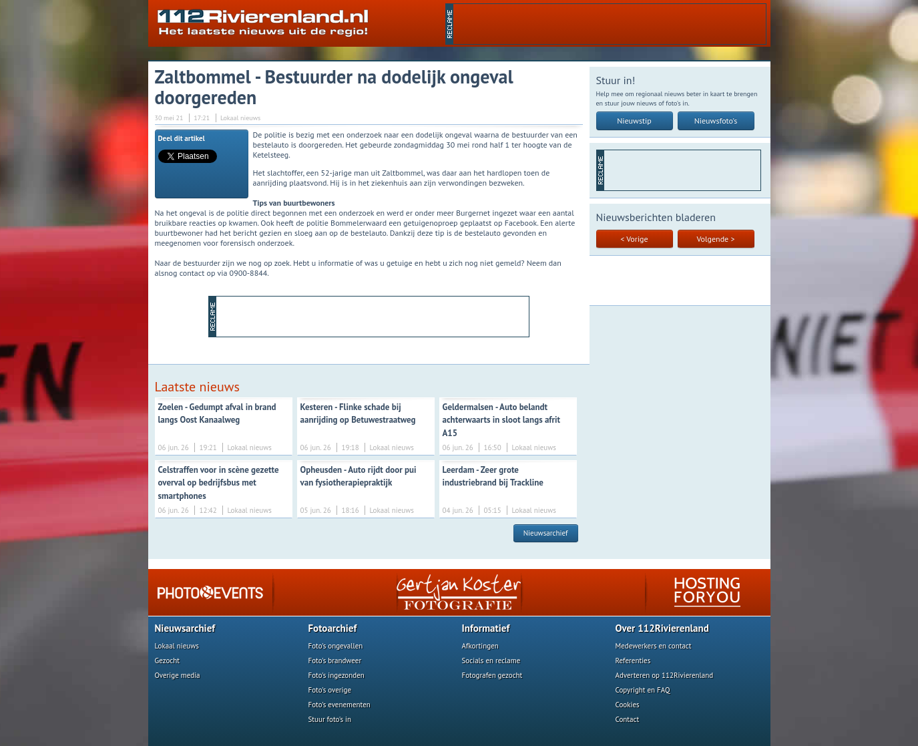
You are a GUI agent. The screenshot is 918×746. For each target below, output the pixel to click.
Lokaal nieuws (177, 645)
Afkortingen (480, 645)
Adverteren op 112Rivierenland (665, 675)
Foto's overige (330, 690)
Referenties (633, 660)
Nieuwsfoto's (716, 121)
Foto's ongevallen (335, 645)
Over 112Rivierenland (662, 628)
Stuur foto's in (330, 719)
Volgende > (716, 239)
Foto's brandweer (335, 660)
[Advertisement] (609, 24)
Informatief (486, 628)
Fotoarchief (332, 628)
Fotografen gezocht (492, 675)
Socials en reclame (491, 660)
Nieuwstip (634, 121)
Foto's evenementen (339, 704)
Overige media (177, 675)
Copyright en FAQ (643, 690)
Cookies (628, 704)
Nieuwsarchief (545, 533)
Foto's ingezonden (336, 675)
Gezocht (167, 660)
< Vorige (634, 239)
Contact (628, 719)
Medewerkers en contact (654, 645)
